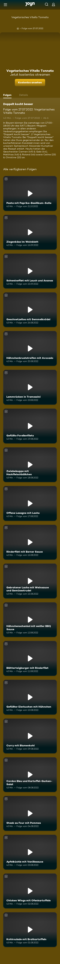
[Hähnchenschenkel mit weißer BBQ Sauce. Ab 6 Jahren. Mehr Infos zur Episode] (30, 619)
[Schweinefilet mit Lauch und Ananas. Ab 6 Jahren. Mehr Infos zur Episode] (30, 271)
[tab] (8, 95)
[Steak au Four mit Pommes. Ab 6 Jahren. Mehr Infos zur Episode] (30, 813)
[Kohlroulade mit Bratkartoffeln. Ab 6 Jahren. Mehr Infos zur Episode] (30, 929)
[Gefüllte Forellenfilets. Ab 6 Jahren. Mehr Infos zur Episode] (30, 426)
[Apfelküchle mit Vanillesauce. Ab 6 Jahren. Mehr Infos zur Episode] (30, 852)
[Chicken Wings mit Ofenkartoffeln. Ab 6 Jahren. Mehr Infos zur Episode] (30, 890)
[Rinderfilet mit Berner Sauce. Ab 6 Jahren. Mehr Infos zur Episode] (30, 542)
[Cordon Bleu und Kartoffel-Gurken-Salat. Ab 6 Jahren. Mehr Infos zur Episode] (30, 774)
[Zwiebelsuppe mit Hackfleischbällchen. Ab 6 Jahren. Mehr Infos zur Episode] (30, 464)
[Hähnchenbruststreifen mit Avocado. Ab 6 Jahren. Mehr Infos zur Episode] (30, 348)
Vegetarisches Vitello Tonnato (30, 17)
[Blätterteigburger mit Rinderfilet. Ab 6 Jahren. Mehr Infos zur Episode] (30, 658)
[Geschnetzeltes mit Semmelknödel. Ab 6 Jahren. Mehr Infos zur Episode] (30, 309)
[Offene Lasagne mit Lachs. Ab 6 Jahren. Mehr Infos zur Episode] (30, 503)
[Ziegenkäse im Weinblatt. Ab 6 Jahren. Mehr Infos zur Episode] (30, 232)
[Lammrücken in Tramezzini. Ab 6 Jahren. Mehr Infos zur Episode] (30, 387)
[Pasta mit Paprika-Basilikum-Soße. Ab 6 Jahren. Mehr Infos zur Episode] (30, 193)
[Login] (53, 4)
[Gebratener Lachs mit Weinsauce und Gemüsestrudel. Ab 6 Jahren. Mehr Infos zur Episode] (30, 580)
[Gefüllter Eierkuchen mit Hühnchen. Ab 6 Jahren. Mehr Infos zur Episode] (30, 697)
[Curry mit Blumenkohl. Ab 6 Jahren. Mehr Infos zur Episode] (30, 735)
